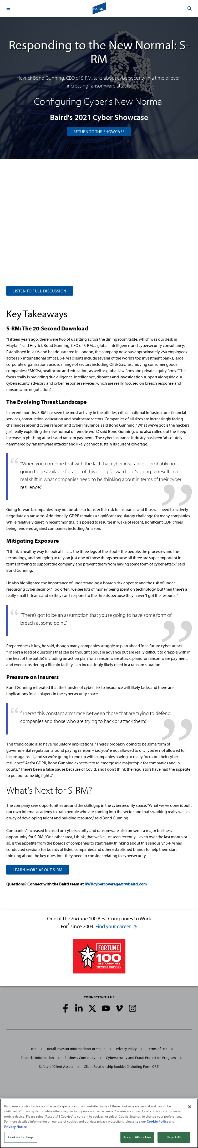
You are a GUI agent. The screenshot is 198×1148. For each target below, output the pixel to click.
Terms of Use (157, 1048)
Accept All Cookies (137, 1137)
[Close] (189, 1107)
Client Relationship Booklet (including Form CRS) (121, 1066)
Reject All (174, 1137)
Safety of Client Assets (56, 1066)
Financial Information (37, 1057)
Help (33, 1048)
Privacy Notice (15, 1126)
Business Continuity (79, 1057)
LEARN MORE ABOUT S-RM (38, 869)
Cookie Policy (157, 1121)
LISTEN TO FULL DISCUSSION (40, 290)
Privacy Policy (126, 1048)
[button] (8, 8)
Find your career (116, 926)
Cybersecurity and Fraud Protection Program (141, 1057)
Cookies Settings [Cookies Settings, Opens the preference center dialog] (20, 1137)
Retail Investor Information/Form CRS (76, 1048)
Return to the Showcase (99, 131)
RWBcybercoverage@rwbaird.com (116, 883)
